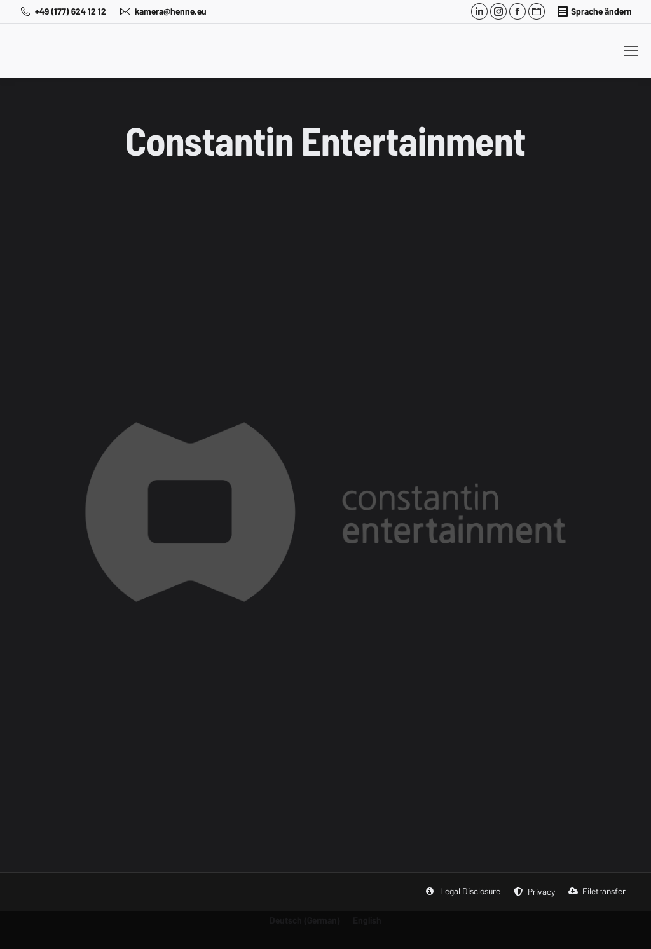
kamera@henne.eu (163, 11)
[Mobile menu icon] (630, 50)
